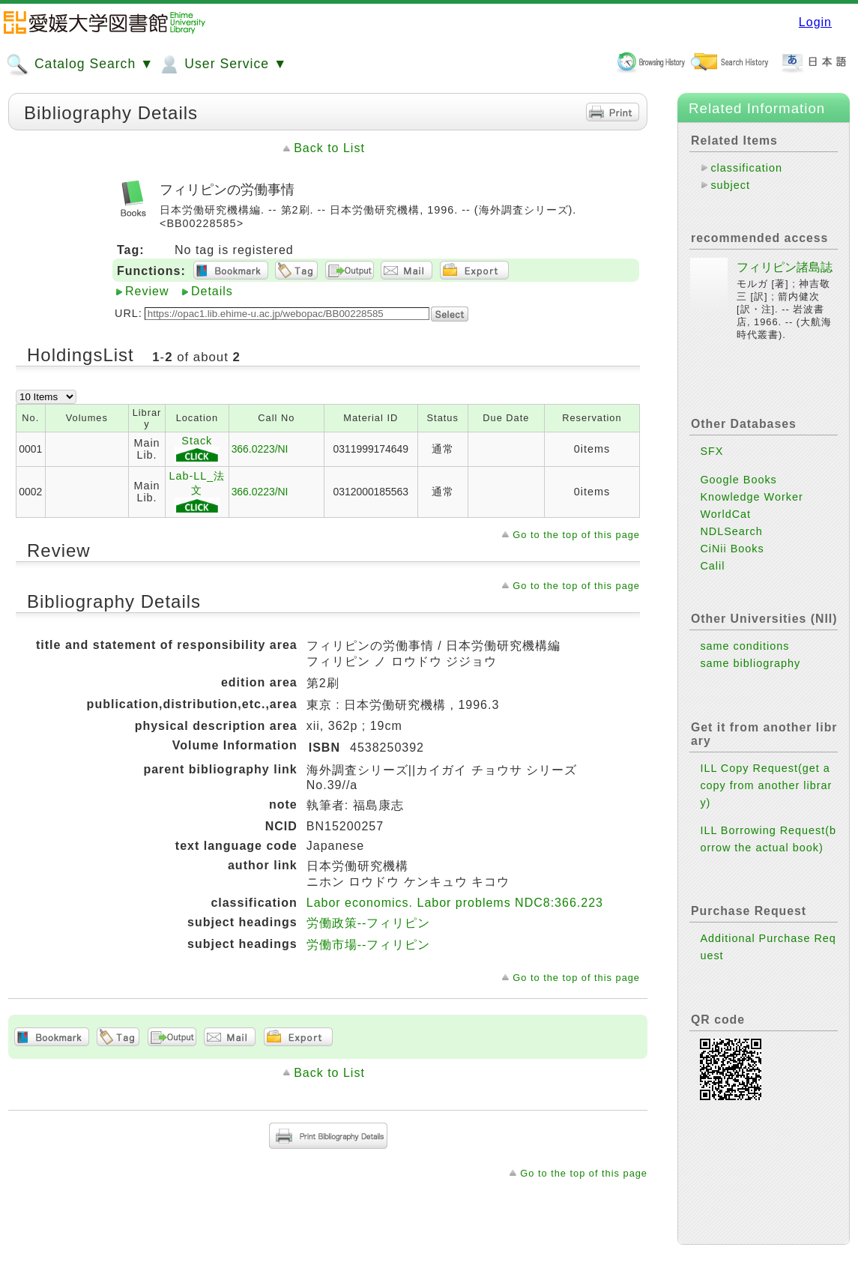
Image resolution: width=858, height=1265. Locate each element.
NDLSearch (731, 531)
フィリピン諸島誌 (785, 267)
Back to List (329, 148)
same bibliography (750, 663)
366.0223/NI (260, 449)
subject (730, 185)
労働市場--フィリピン (368, 944)
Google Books (738, 480)
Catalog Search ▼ (80, 64)
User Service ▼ (222, 64)
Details (212, 291)
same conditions (744, 646)
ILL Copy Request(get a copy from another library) (766, 785)
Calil (712, 566)
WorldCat (725, 514)
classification (746, 168)
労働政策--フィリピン (368, 923)
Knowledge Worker (751, 497)
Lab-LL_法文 (197, 492)
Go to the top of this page (576, 534)
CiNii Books (732, 549)
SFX (711, 451)
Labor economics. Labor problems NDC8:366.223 (454, 902)
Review (147, 291)
